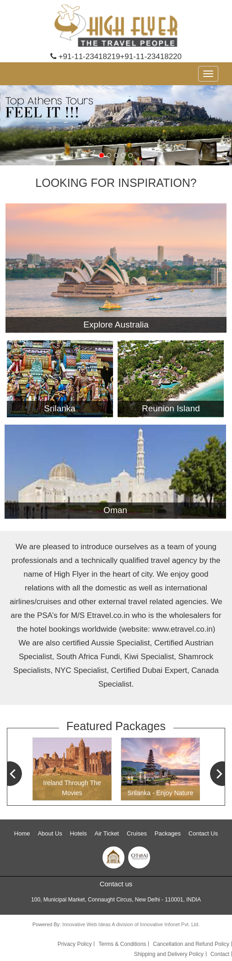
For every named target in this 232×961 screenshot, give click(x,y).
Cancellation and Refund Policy (191, 944)
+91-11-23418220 (151, 56)
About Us (50, 833)
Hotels (78, 833)
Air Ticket (107, 833)
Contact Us (203, 833)
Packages (168, 833)
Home (22, 833)
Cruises (137, 833)
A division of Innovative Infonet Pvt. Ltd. (156, 924)
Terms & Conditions (122, 944)
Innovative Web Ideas (87, 924)
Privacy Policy (75, 944)
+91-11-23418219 (85, 56)
